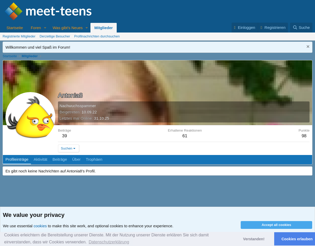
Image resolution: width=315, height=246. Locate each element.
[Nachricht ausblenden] (307, 47)
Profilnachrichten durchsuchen (97, 36)
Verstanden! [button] (253, 239)
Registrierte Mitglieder (19, 36)
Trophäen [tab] (94, 159)
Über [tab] (76, 159)
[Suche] (301, 27)
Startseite (14, 27)
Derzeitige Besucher (55, 36)
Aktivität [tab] (40, 159)
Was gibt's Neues (67, 27)
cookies (40, 226)
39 (64, 135)
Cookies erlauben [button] (297, 239)
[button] (45, 28)
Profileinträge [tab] (16, 159)
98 (303, 135)
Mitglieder (103, 27)
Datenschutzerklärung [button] (109, 242)
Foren (36, 27)
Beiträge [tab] (59, 159)
